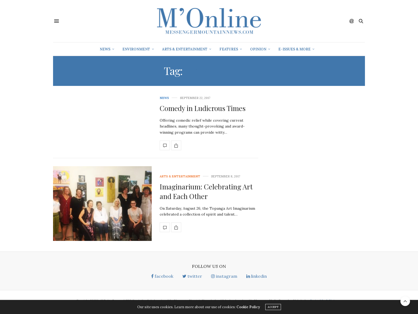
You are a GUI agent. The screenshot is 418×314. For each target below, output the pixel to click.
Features (228, 49)
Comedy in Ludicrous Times (203, 108)
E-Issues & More (294, 49)
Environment (136, 49)
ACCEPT (273, 307)
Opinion (258, 49)
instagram (224, 276)
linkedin (256, 276)
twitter (192, 276)
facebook (162, 276)
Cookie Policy (248, 307)
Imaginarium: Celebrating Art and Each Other (206, 191)
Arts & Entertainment (184, 49)
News (105, 49)
